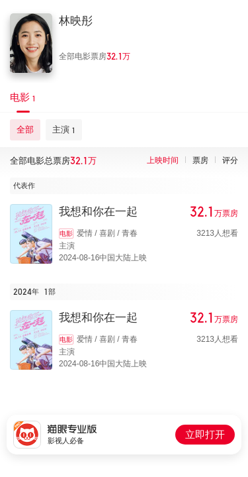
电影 (66, 233)
